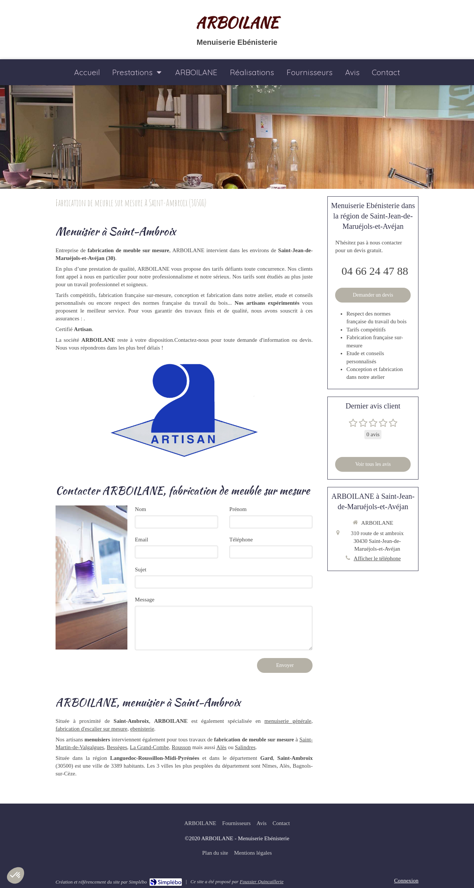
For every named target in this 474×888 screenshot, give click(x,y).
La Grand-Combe (149, 747)
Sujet (140, 569)
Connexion (406, 881)
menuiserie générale (287, 721)
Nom (140, 509)
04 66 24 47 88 (374, 271)
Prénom (238, 509)
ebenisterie (142, 729)
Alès (221, 747)
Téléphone (241, 540)
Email (141, 540)
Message (144, 599)
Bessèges (117, 747)
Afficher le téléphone (377, 558)
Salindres (245, 747)
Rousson (181, 747)
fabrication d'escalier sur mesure (91, 729)
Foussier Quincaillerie (261, 881)
